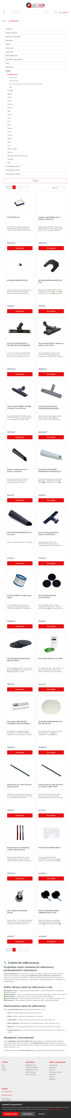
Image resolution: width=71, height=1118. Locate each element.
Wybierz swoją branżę (57, 1062)
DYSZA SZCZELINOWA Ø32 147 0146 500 (19, 533)
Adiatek (9, 94)
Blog (3, 1067)
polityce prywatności (55, 1109)
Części (8, 71)
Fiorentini (10, 104)
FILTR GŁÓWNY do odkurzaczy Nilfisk (19, 597)
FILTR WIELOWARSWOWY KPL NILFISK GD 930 (50, 723)
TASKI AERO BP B (13, 81)
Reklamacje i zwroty (32, 1070)
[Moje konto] (56, 12)
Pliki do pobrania (31, 1074)
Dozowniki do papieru (13, 174)
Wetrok (9, 138)
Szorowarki (9, 52)
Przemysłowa (53, 1065)
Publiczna (52, 1070)
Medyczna (52, 1067)
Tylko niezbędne (27, 1114)
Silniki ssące (10, 67)
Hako (9, 111)
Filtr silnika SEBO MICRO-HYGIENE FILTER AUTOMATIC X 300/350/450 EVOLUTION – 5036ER (19, 723)
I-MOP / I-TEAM (12, 149)
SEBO (10, 87)
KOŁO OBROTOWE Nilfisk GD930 (17, 912)
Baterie (8, 44)
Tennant (10, 135)
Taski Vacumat (13, 77)
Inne (8, 145)
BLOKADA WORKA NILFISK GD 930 (50, 281)
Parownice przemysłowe (14, 59)
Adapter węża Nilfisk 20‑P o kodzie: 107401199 (49, 218)
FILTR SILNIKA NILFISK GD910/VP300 (47, 597)
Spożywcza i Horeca (55, 1072)
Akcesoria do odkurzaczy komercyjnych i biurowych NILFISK (25, 84)
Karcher (9, 114)
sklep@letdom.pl (7, 1095)
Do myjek (10, 90)
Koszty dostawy (31, 1072)
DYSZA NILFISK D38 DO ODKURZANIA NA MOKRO (48, 407)
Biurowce (52, 1077)
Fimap (9, 101)
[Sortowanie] (58, 188)
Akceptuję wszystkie (11, 1114)
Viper (9, 142)
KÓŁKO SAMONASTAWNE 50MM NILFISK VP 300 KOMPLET (48, 912)
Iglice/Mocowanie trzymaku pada (17, 156)
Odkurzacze (10, 48)
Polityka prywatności (32, 1067)
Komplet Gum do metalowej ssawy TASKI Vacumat (18, 849)
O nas (3, 1065)
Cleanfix (9, 152)
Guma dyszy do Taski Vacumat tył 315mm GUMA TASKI (50, 786)
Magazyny (52, 1079)
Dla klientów (30, 1062)
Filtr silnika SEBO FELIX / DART (50, 658)
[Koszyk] (63, 12)
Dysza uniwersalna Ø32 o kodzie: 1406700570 (48, 533)
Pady (7, 63)
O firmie (5, 1062)
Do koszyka (20, 248)
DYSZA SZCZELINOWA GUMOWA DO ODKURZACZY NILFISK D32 (49, 470)
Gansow (9, 107)
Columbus (10, 159)
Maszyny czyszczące (13, 37)
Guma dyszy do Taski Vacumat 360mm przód (19, 786)
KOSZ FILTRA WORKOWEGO (49, 848)
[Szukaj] (46, 12)
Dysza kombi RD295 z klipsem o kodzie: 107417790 (51, 344)
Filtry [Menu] (35, 180)
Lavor (9, 118)
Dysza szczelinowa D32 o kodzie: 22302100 (17, 470)
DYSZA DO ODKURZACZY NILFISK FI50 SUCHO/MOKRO (18, 344)
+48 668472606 (7, 1091)
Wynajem (9, 29)
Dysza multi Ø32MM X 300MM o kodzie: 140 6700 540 (19, 407)
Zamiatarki (9, 40)
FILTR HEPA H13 (13, 217)
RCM (8, 162)
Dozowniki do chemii (13, 170)
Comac (9, 97)
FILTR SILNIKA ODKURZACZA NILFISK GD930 (18, 660)
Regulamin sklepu (31, 1065)
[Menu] (4, 12)
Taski (9, 131)
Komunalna (52, 1074)
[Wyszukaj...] (27, 12)
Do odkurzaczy (12, 74)
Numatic (9, 128)
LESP (8, 121)
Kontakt (4, 1070)
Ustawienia (41, 1114)
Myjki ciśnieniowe (11, 56)
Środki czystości (11, 33)
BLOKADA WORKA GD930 (17, 280)
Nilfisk (9, 125)
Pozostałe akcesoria (13, 166)
